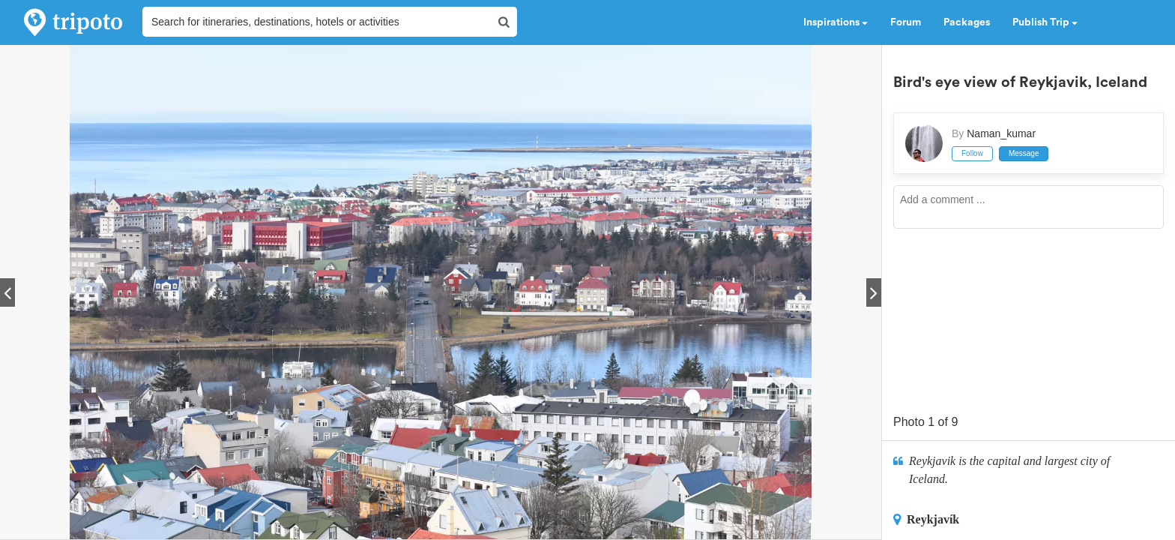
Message (1024, 153)
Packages (966, 22)
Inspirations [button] (835, 22)
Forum (905, 22)
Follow (972, 153)
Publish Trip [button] (1045, 22)
